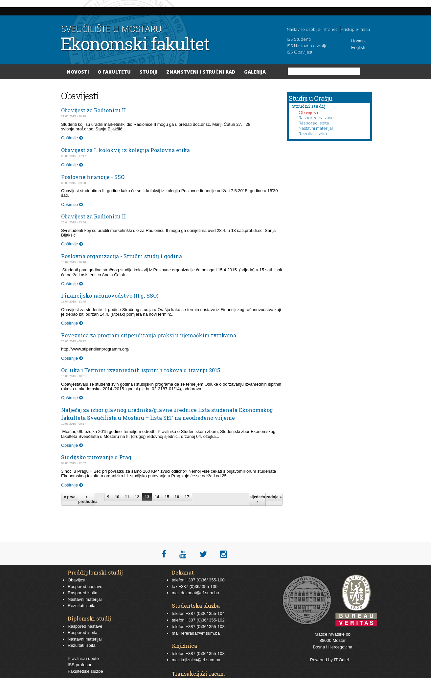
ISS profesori (80, 664)
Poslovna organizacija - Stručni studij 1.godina (121, 256)
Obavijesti (308, 112)
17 (187, 497)
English (358, 47)
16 (177, 497)
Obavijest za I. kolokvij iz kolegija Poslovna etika (125, 150)
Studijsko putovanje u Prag (96, 457)
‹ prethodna (86, 499)
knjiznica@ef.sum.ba (200, 659)
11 (127, 497)
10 (117, 497)
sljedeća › (257, 499)
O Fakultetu (114, 72)
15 (167, 497)
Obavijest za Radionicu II (93, 110)
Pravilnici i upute (83, 658)
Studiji (149, 72)
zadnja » (274, 497)
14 (157, 497)
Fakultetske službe (85, 671)
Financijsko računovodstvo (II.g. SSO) (109, 295)
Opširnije (72, 137)
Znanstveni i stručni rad (200, 72)
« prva (69, 497)
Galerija (255, 72)
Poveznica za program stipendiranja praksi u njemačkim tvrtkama (148, 335)
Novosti (78, 72)
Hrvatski (359, 40)
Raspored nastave (316, 118)
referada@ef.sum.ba (200, 633)
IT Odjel (341, 659)
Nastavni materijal (316, 128)
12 (137, 497)
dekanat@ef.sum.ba (200, 592)
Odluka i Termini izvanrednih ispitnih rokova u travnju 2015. (141, 370)
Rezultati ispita (313, 134)
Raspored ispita (314, 123)
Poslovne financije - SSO (93, 176)
